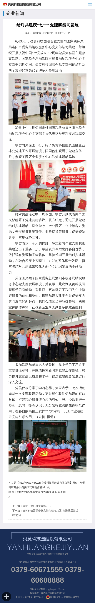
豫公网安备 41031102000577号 (62, 597)
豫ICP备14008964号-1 (35, 597)
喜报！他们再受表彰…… (37, 506)
